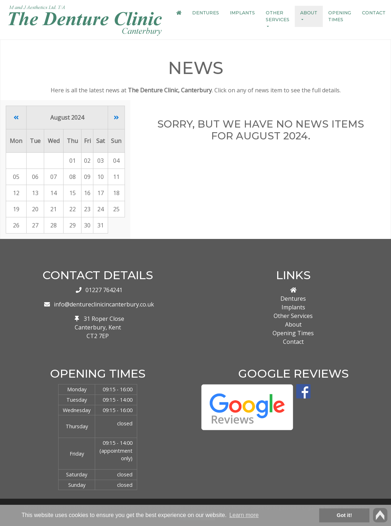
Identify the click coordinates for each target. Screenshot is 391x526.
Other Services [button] (277, 16)
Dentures (205, 12)
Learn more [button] (244, 515)
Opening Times (339, 16)
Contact (374, 12)
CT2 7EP (98, 336)
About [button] (308, 12)
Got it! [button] (344, 515)
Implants (242, 12)
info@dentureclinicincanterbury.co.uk (104, 304)
